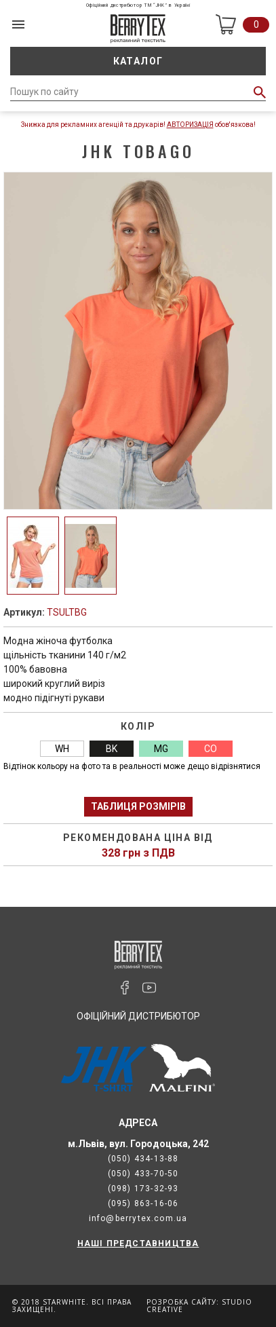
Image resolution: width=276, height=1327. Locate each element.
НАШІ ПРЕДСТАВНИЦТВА (138, 1243)
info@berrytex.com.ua (138, 1218)
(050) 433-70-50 (143, 1173)
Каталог (138, 61)
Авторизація (190, 124)
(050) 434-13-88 (143, 1158)
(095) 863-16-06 (143, 1203)
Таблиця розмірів (138, 806)
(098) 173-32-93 (143, 1188)
